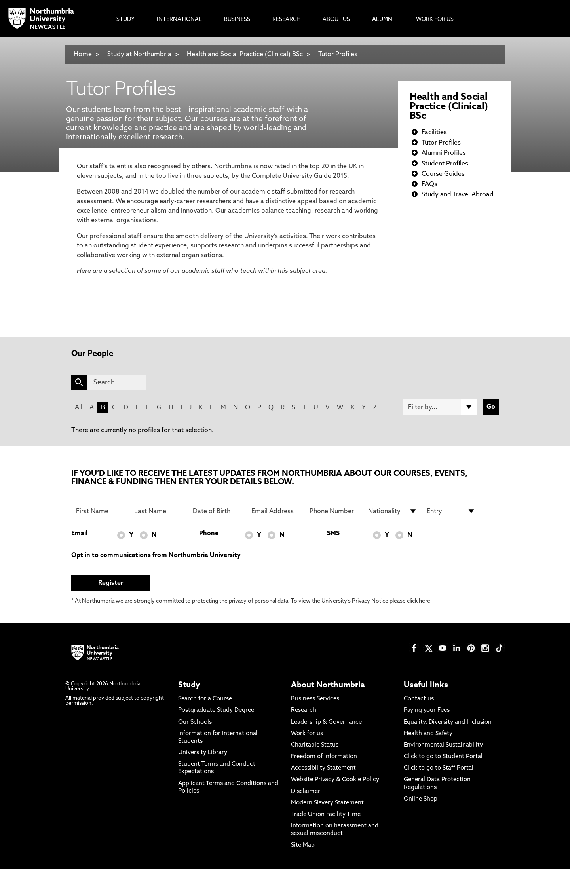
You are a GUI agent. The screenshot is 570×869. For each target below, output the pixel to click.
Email (79, 534)
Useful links (426, 685)
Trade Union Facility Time (326, 815)
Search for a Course (205, 699)
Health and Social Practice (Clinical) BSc (245, 54)
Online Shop (420, 799)
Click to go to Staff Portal (438, 768)
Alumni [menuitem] (383, 20)
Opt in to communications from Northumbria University (156, 555)
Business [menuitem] (237, 20)
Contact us (419, 699)
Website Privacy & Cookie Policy (335, 780)
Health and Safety (428, 734)
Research (303, 710)
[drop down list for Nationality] (392, 511)
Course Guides (443, 174)
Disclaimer (305, 792)
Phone (208, 534)
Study (189, 685)
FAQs (429, 184)
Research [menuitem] (286, 20)
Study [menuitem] (125, 20)
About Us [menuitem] (336, 20)
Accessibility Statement (323, 768)
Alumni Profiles (444, 153)
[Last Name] (158, 511)
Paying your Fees (427, 710)
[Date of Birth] (217, 511)
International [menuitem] (179, 20)
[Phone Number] (334, 511)
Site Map (303, 845)
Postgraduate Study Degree (216, 710)
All (78, 408)
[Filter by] (440, 407)
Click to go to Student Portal (443, 757)
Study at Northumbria (139, 54)
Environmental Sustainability (443, 745)
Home (83, 54)
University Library (202, 753)
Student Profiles (445, 164)
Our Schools (195, 722)
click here (418, 601)
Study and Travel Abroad (458, 195)
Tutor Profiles (337, 54)
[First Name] (100, 511)
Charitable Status (314, 745)
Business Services (315, 699)
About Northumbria (328, 685)
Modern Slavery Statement (327, 803)
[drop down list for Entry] (451, 511)
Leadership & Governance (326, 722)
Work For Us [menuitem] (435, 20)
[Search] (116, 382)
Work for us (307, 734)
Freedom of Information (324, 757)
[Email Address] (275, 511)
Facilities (434, 132)
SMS (333, 534)
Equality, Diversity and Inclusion (448, 722)
